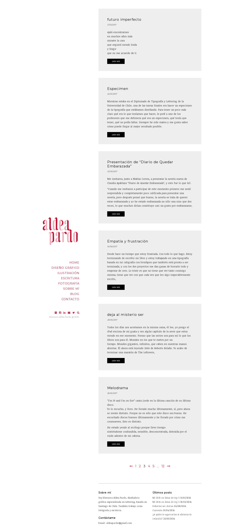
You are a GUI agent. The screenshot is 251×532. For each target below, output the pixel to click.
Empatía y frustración (127, 241)
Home (74, 262)
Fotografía (68, 283)
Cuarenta (157, 510)
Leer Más (116, 61)
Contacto (70, 299)
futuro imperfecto (124, 19)
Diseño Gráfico (65, 267)
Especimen (117, 89)
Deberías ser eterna (163, 506)
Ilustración (68, 273)
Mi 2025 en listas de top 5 (166, 497)
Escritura (70, 278)
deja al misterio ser (125, 315)
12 (163, 466)
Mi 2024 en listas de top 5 (166, 501)
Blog (74, 294)
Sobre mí (71, 288)
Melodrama (117, 388)
